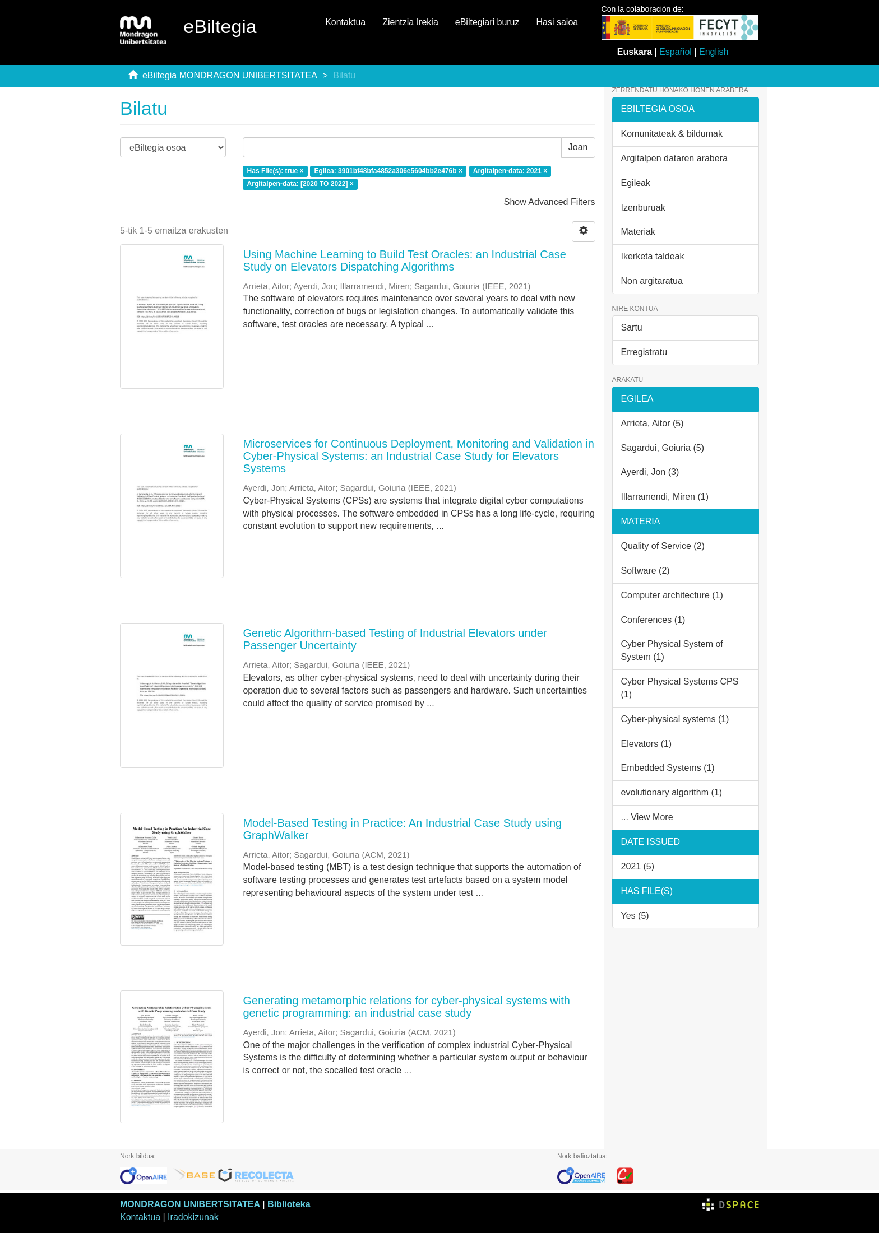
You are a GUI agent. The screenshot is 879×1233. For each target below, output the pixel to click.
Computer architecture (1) (672, 595)
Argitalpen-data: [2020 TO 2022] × (300, 184)
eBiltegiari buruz (487, 22)
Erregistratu (644, 352)
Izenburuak (643, 207)
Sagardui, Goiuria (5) (663, 448)
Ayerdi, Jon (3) (650, 472)
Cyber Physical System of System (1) (672, 650)
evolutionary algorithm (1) (672, 792)
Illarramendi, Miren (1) (665, 496)
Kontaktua (345, 22)
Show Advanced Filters (549, 202)
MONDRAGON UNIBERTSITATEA (190, 1204)
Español (675, 52)
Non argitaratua (652, 281)
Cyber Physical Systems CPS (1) (680, 688)
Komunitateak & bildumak (672, 133)
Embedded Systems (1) (668, 768)
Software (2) (645, 570)
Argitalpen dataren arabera (674, 158)
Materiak (638, 231)
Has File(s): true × (275, 171)
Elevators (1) (646, 743)
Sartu (631, 327)
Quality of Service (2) (663, 546)
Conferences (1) (653, 620)
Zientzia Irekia (410, 22)
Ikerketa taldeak (652, 256)
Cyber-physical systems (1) (675, 719)
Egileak (635, 183)
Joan (578, 147)
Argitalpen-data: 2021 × (510, 171)
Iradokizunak (193, 1217)
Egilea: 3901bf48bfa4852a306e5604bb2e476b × (388, 171)
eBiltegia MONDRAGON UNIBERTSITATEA (229, 75)
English (713, 52)
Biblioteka (288, 1204)
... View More (647, 817)
